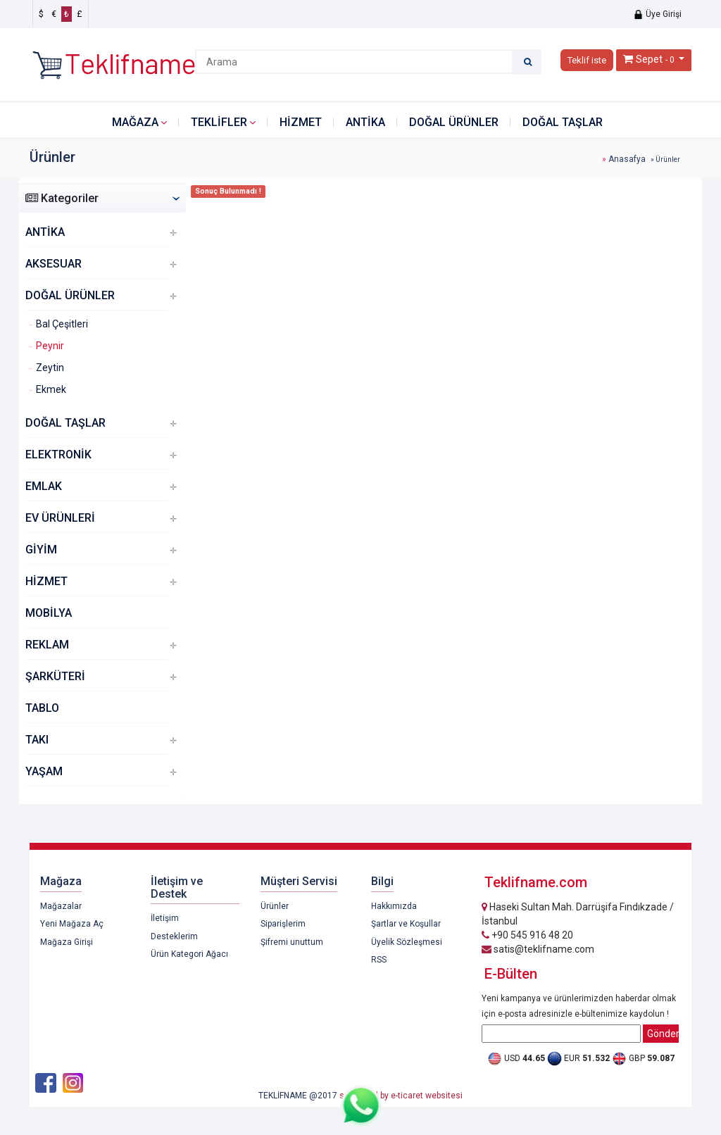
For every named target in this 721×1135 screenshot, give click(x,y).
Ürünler (275, 906)
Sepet (649, 59)
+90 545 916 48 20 (527, 935)
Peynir (50, 345)
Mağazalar (61, 906)
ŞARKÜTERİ (55, 676)
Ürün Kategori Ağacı (189, 954)
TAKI (37, 739)
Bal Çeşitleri (62, 324)
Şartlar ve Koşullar (406, 924)
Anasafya (627, 159)
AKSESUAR (53, 263)
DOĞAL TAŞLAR (562, 122)
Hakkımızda (394, 906)
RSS (379, 960)
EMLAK (43, 486)
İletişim (165, 918)
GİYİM (41, 549)
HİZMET (301, 122)
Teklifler (219, 122)
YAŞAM (44, 771)
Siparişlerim (283, 924)
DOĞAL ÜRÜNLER (454, 122)
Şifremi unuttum (292, 942)
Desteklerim (174, 936)
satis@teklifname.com (538, 949)
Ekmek (51, 389)
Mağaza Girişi (66, 942)
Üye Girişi (657, 14)
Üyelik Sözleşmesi (406, 942)
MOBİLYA (48, 613)
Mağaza (135, 122)
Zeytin (50, 367)
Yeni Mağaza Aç (72, 924)
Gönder (663, 1033)
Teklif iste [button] (587, 60)
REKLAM (47, 644)
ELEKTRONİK (58, 454)
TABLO (42, 708)
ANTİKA (365, 122)
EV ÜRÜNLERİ (60, 518)
